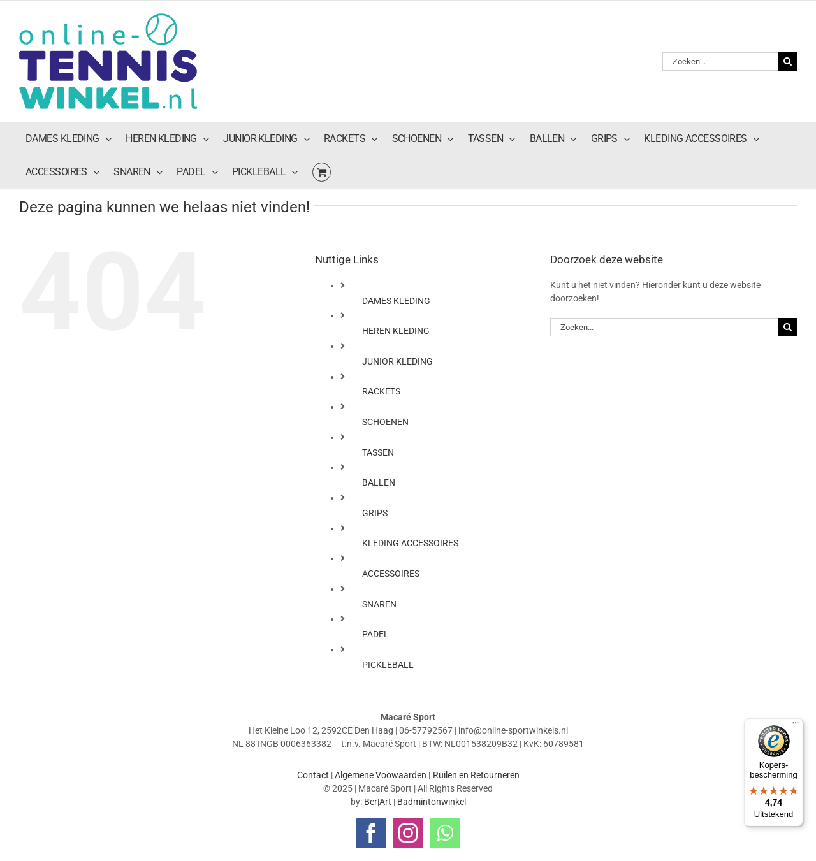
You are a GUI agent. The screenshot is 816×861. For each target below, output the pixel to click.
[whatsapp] (445, 833)
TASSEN (378, 452)
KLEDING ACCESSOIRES (410, 543)
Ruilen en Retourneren (476, 775)
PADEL (375, 634)
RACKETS (381, 391)
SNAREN (379, 604)
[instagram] (408, 833)
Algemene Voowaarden (380, 775)
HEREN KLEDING (396, 331)
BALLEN (378, 482)
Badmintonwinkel (431, 802)
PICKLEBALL (388, 665)
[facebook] (371, 833)
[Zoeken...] (720, 61)
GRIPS (375, 513)
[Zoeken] (787, 61)
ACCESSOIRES (390, 573)
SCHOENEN (385, 422)
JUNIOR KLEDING (397, 361)
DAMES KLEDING (396, 301)
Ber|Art (377, 802)
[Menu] (795, 726)
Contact (313, 775)
